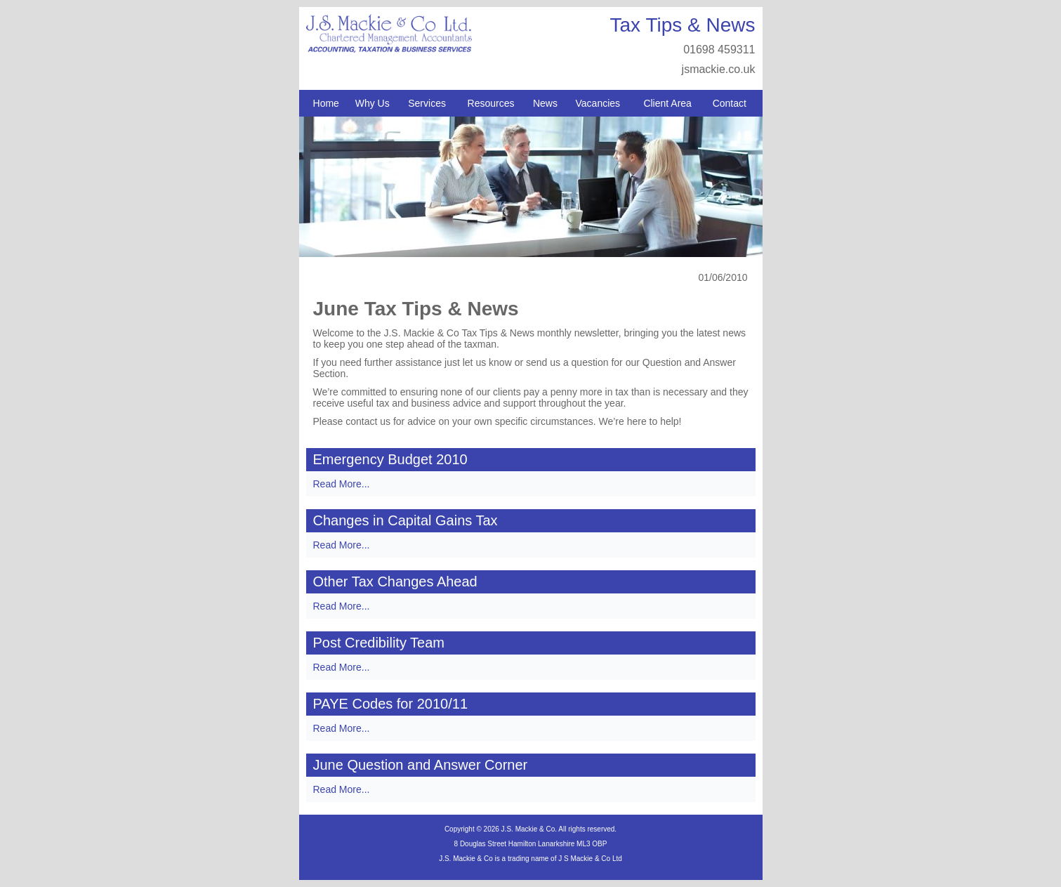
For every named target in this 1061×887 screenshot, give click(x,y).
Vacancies (598, 103)
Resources (491, 103)
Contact (729, 103)
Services (427, 103)
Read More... (341, 484)
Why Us (372, 103)
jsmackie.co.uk (719, 69)
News (545, 103)
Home (326, 103)
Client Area (667, 103)
